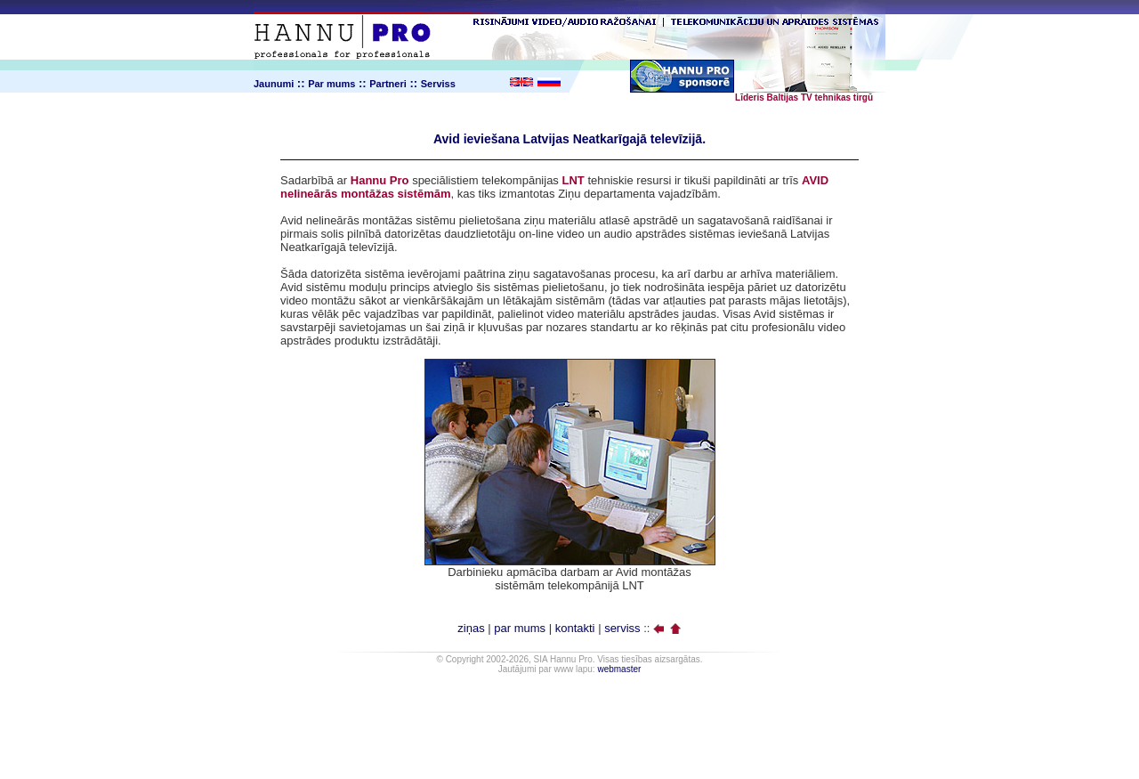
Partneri (388, 83)
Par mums (331, 83)
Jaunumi (274, 83)
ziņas (470, 628)
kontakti (575, 628)
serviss (622, 628)
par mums (519, 628)
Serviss (438, 83)
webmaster (619, 669)
